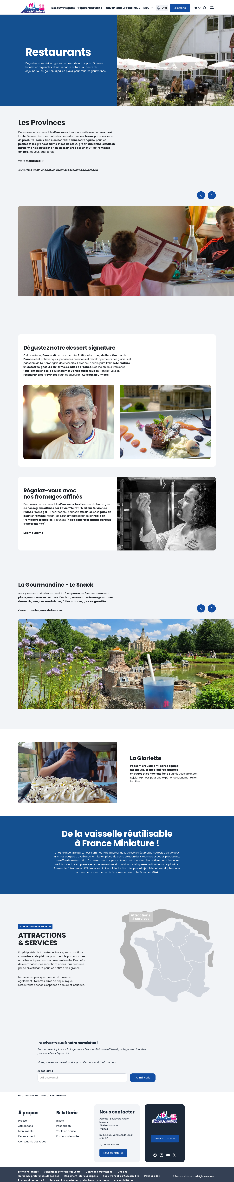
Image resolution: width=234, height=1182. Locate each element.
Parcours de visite (67, 1136)
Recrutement (26, 1136)
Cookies (122, 1171)
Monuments (25, 1131)
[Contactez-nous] (113, 1153)
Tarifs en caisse (66, 1131)
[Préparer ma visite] (35, 1095)
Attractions (25, 1126)
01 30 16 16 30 (109, 1144)
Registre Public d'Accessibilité (121, 1176)
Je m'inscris (142, 1077)
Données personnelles (99, 1171)
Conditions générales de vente (62, 1171)
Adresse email (45, 1071)
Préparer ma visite (89, 8)
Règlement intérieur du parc (81, 1176)
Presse (22, 1121)
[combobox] (130, 8)
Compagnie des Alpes (32, 1141)
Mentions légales (28, 1171)
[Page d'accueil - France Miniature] (19, 1095)
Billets (60, 1121)
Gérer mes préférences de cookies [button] (38, 1176)
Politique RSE (152, 1176)
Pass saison (63, 1126)
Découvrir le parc (63, 8)
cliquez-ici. (62, 1053)
